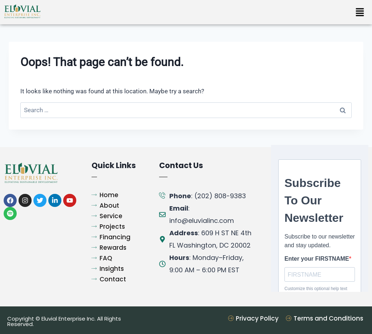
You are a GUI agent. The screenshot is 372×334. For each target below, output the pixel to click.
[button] (359, 13)
